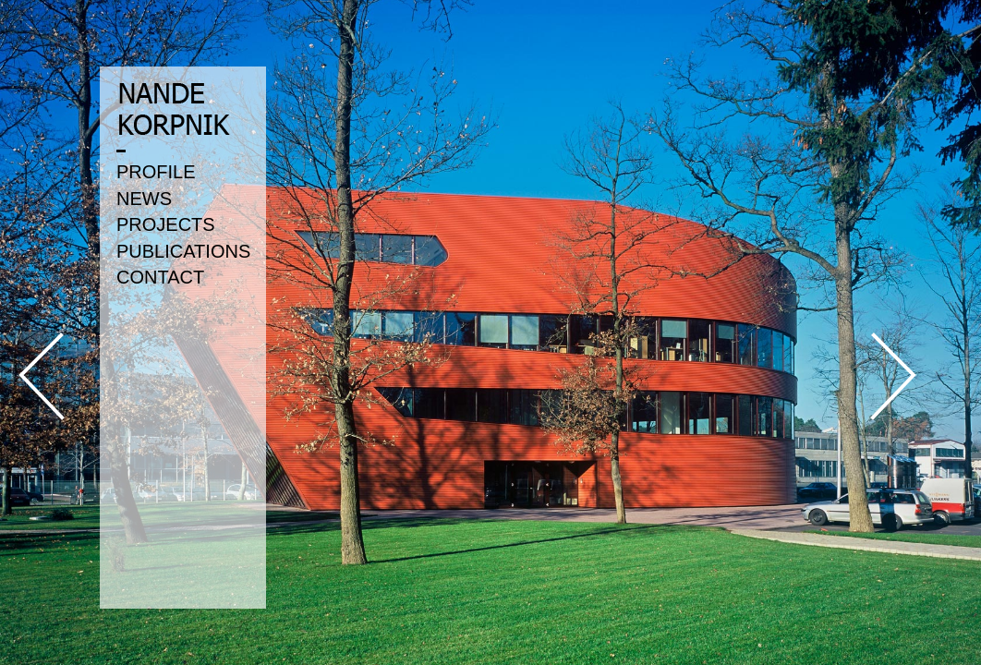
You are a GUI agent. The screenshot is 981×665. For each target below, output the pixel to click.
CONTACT (160, 277)
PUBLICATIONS (183, 251)
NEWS (144, 198)
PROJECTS (165, 224)
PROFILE (156, 172)
